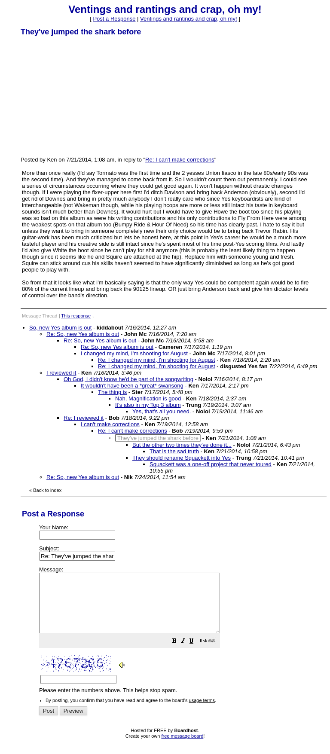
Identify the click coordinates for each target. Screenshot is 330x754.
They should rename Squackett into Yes (181, 458)
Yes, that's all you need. (161, 411)
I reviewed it (61, 372)
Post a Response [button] (114, 18)
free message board (182, 747)
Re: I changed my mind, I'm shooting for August (156, 360)
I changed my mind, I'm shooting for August (134, 353)
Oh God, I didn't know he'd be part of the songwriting (128, 379)
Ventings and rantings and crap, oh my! (188, 18)
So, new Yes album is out (60, 327)
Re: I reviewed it (84, 418)
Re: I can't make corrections (179, 159)
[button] (195, 653)
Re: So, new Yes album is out (82, 334)
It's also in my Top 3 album (148, 405)
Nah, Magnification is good (148, 398)
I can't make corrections (110, 424)
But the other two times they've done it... (182, 445)
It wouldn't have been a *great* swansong (132, 385)
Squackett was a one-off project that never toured (211, 464)
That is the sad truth (174, 451)
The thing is (112, 392)
